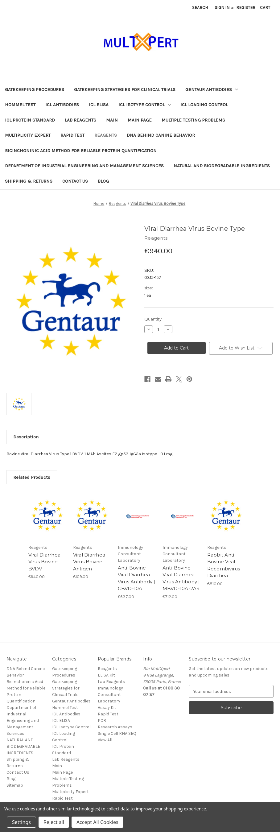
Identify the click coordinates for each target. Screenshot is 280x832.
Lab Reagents (80, 120)
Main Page (140, 120)
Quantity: (153, 319)
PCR (102, 720)
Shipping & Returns (28, 181)
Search (200, 7)
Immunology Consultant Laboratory (110, 694)
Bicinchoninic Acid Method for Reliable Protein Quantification (81, 150)
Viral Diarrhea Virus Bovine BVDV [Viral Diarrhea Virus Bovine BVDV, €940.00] (44, 562)
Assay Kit (107, 707)
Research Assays (115, 727)
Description (26, 437)
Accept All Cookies (97, 822)
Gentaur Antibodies (211, 89)
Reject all (53, 822)
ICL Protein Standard (30, 120)
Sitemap (14, 785)
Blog (103, 181)
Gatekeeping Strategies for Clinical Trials (124, 89)
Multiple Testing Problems (193, 120)
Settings (21, 822)
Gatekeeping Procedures (34, 89)
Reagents (105, 135)
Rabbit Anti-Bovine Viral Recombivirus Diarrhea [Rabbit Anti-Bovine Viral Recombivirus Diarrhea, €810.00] (223, 565)
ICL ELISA (99, 104)
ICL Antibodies (62, 104)
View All (105, 740)
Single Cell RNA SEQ (117, 733)
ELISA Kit (106, 675)
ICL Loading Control (204, 104)
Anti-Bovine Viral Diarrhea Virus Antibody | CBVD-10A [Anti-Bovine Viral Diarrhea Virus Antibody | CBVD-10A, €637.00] (136, 578)
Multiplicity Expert (28, 135)
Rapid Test (72, 135)
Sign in (222, 7)
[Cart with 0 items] (265, 7)
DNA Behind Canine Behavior (161, 135)
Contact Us (75, 181)
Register (245, 7)
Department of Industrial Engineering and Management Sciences (84, 165)
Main (112, 120)
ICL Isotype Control (144, 104)
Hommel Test (20, 104)
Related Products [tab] (31, 477)
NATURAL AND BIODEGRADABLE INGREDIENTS (222, 165)
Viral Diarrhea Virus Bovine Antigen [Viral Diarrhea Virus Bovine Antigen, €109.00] (89, 562)
